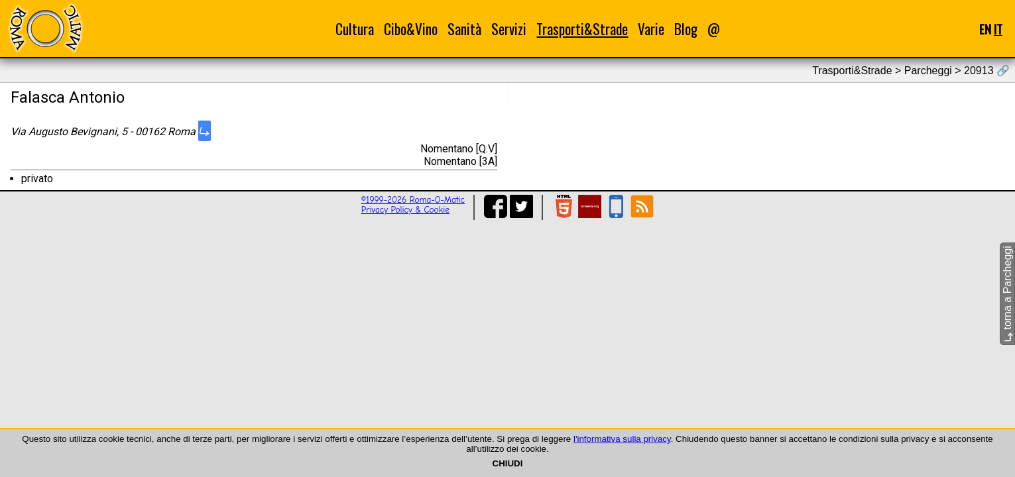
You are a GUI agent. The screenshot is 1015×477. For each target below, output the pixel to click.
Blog (685, 29)
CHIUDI (508, 463)
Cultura (354, 29)
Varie (651, 29)
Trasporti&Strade (582, 29)
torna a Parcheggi (1007, 294)
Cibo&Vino (411, 29)
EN (985, 29)
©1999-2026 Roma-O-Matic (413, 200)
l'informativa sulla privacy (622, 439)
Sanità (464, 29)
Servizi (508, 29)
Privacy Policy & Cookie (405, 210)
